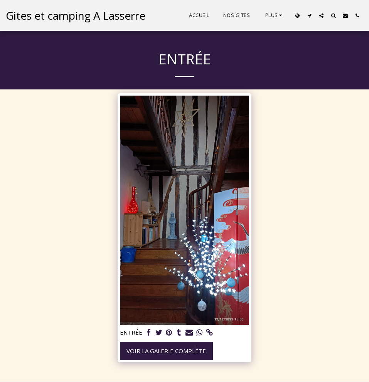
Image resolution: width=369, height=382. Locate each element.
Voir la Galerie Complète (166, 351)
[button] (309, 15)
